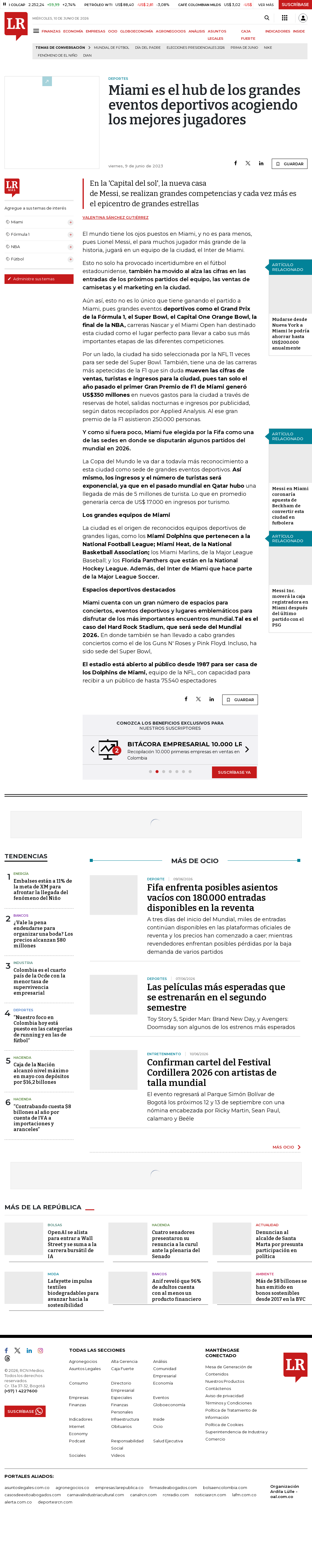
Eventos (161, 1397)
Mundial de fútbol (111, 48)
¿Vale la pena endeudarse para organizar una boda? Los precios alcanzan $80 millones (43, 934)
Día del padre (148, 48)
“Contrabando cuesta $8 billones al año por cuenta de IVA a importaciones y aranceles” (42, 1118)
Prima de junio (244, 48)
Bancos (21, 915)
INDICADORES (277, 31)
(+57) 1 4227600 (21, 1390)
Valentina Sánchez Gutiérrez (116, 217)
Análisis (160, 1361)
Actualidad (267, 1225)
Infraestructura (125, 1418)
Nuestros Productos (224, 1381)
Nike (268, 48)
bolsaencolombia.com (225, 1487)
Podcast (77, 1440)
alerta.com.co (18, 1501)
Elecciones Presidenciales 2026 (196, 48)
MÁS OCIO (283, 1147)
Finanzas (77, 1404)
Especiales (121, 1397)
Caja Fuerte (122, 1368)
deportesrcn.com (55, 1501)
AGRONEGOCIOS (171, 31)
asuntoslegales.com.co (27, 1487)
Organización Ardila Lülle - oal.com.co (284, 1491)
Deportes (23, 1010)
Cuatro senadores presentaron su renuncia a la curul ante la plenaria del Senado (176, 1244)
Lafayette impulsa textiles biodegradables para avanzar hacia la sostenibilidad (73, 1293)
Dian (87, 56)
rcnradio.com (176, 1494)
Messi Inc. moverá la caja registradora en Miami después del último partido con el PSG (290, 608)
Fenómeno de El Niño (57, 56)
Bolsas (55, 1225)
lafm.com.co (244, 1494)
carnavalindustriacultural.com (95, 1494)
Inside (159, 1418)
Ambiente (265, 1274)
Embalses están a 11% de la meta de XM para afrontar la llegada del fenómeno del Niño (43, 889)
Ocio (158, 1426)
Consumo (78, 1382)
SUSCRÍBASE (295, 4)
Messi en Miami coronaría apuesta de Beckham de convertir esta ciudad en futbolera (290, 506)
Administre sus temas (31, 278)
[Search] (267, 18)
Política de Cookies (224, 1424)
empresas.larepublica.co (119, 1487)
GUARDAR (290, 163)
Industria (23, 963)
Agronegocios (83, 1361)
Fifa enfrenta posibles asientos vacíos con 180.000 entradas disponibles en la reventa (212, 897)
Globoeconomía (169, 1404)
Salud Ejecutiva (168, 1440)
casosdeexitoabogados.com (33, 1494)
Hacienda (22, 1057)
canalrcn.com (143, 1494)
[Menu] (37, 31)
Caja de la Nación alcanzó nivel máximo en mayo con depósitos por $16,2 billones (41, 1073)
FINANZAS (51, 31)
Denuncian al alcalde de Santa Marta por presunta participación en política (279, 1244)
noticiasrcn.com (210, 1494)
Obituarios (121, 1426)
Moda (53, 1274)
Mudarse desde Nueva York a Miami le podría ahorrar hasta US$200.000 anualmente (290, 334)
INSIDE (299, 31)
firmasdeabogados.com (173, 1487)
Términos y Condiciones (228, 1402)
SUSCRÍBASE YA (234, 772)
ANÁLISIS (197, 31)
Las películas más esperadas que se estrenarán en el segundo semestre (216, 997)
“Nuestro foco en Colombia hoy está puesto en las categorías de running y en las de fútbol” (43, 1029)
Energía (21, 874)
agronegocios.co (72, 1487)
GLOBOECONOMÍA (136, 31)
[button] (91, 750)
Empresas (78, 1397)
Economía (163, 1382)
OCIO (112, 31)
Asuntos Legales (85, 1368)
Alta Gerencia (124, 1361)
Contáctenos (218, 1388)
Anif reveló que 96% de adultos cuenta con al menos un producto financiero (176, 1290)
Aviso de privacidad (224, 1395)
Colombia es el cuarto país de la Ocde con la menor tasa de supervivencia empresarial (40, 981)
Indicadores (80, 1418)
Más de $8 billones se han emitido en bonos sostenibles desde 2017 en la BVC (281, 1290)
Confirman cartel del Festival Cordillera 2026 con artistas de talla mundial (212, 1072)
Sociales (77, 1455)
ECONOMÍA (73, 31)
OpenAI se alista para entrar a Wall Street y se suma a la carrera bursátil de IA (72, 1244)
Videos (118, 1455)
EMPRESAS (95, 31)
